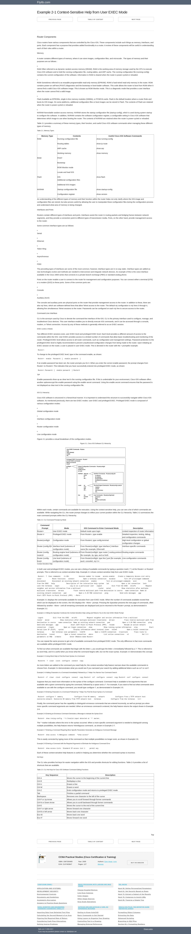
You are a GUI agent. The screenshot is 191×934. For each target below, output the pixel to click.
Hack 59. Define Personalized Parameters (135, 888)
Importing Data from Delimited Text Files (53, 912)
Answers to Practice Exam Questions (52, 903)
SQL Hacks (123, 884)
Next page (136, 19)
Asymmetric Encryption (46, 900)
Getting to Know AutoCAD (88, 912)
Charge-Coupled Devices (88, 890)
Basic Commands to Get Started (90, 915)
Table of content (95, 19)
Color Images (83, 896)
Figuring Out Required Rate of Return (52, 918)
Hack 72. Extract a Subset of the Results (134, 894)
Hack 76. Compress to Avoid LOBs (132, 897)
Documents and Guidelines (48, 897)
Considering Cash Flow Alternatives (51, 921)
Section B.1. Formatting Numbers (131, 924)
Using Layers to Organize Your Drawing (94, 918)
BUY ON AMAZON (137, 862)
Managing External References (90, 924)
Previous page (55, 19)
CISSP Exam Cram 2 (45, 884)
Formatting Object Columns (129, 912)
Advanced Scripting (126, 918)
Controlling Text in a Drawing (89, 921)
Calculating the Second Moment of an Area (54, 915)
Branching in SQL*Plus (127, 921)
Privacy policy (148, 929)
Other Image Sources (86, 899)
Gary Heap (108, 861)
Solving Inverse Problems (47, 924)
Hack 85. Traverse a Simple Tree (131, 900)
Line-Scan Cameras (85, 893)
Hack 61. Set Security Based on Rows (133, 891)
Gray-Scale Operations (87, 902)
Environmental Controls (46, 894)
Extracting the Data (126, 915)
